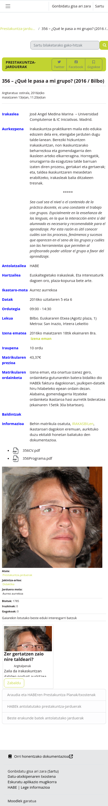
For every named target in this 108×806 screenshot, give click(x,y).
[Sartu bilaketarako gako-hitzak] (65, 45)
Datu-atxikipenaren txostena (32, 776)
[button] (40, 6)
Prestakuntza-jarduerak (18, 28)
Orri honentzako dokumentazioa (40, 756)
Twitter (59, 64)
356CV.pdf (26, 450)
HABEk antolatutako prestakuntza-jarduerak (44, 706)
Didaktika (8, 584)
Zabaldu (14, 682)
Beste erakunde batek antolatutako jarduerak (45, 717)
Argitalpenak (22, 666)
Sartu (99, 5)
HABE (12, 787)
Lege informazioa (35, 787)
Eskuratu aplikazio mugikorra (32, 781)
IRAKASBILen (82, 423)
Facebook (76, 64)
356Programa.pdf (32, 458)
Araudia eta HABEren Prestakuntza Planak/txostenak (51, 694)
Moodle (14, 800)
